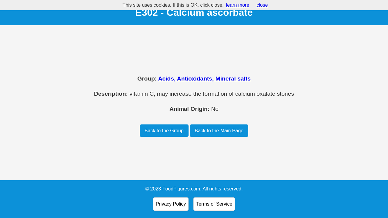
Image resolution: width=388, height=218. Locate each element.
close (262, 5)
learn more (237, 5)
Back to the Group (164, 130)
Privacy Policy (171, 203)
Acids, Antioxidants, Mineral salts (204, 78)
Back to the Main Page (219, 130)
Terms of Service (214, 203)
